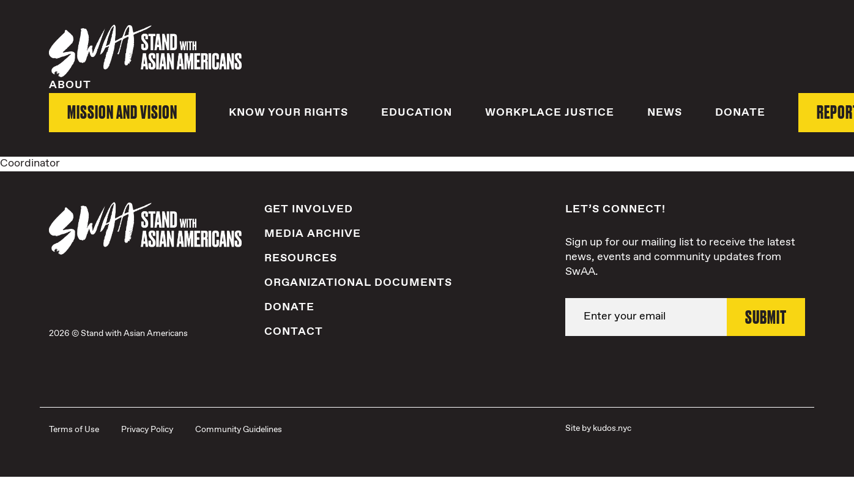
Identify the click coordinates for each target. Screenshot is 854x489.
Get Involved (308, 208)
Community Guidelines (238, 429)
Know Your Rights (288, 112)
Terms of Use (74, 429)
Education (416, 112)
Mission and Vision (122, 111)
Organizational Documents (358, 282)
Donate (740, 112)
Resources (300, 257)
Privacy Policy (147, 429)
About (70, 84)
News (664, 112)
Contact (293, 331)
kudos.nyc (612, 427)
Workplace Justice (549, 112)
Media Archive (312, 233)
